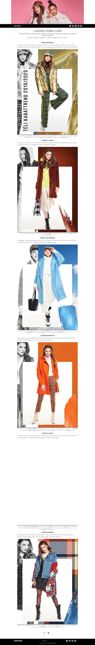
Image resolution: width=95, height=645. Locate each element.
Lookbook (44, 640)
